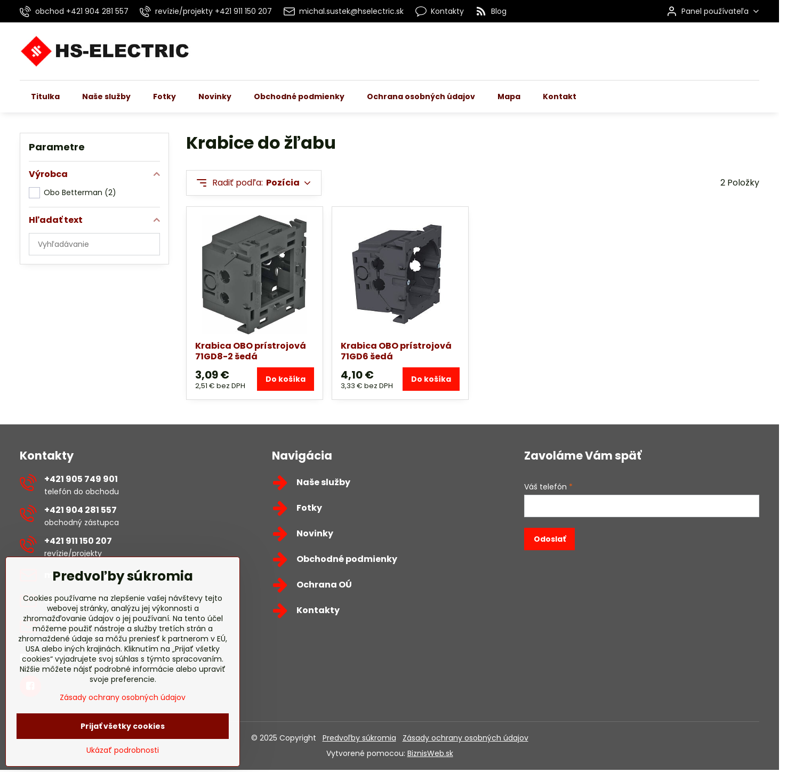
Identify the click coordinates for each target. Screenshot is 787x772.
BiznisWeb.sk (430, 753)
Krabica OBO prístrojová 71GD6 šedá (396, 351)
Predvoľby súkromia (359, 738)
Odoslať (550, 539)
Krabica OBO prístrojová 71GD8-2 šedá (250, 351)
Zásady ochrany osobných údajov (465, 738)
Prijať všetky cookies (123, 750)
